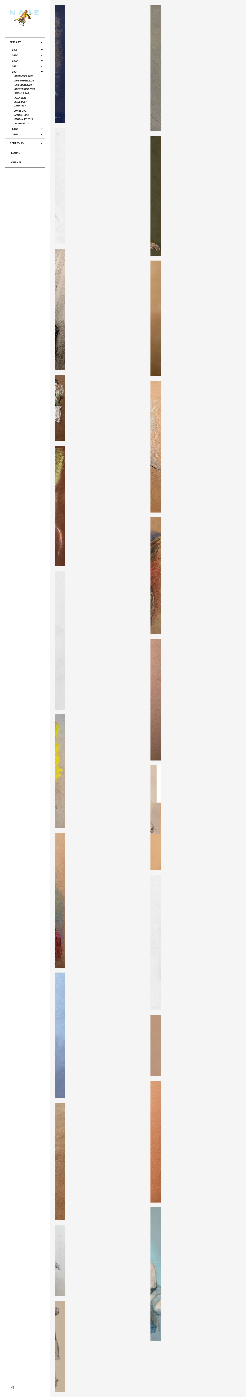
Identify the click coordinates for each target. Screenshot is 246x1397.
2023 (15, 60)
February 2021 (23, 119)
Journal (16, 162)
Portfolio (17, 143)
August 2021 (22, 93)
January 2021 (23, 123)
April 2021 (21, 110)
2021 (15, 71)
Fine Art (15, 42)
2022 (15, 66)
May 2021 (20, 106)
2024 (15, 55)
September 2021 (24, 89)
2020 (15, 129)
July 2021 (20, 97)
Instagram (12, 1387)
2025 (15, 49)
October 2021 (23, 84)
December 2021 (23, 76)
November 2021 (24, 80)
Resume (15, 152)
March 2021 (21, 114)
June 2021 (20, 101)
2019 (15, 134)
